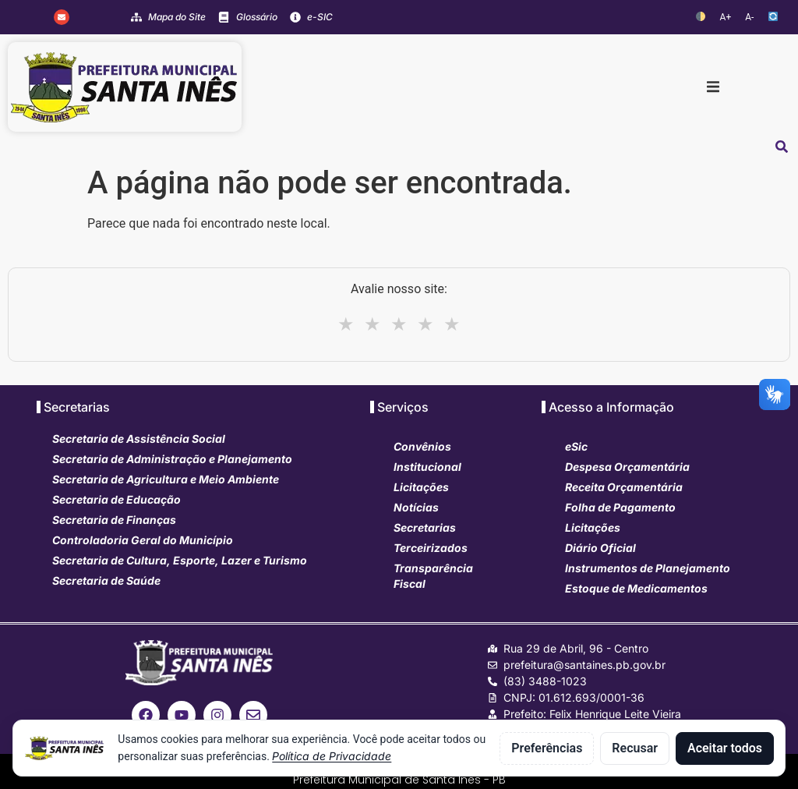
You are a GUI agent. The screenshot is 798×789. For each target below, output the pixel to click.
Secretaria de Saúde (106, 580)
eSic (576, 446)
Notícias (416, 507)
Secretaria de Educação (116, 499)
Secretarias (425, 527)
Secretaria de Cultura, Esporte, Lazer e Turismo (179, 560)
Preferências (546, 748)
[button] (713, 87)
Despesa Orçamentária (627, 466)
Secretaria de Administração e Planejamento (172, 458)
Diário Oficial (600, 547)
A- (749, 17)
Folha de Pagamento (620, 507)
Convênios (422, 446)
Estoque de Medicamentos (636, 588)
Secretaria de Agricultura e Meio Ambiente (165, 479)
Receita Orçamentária (624, 487)
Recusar (635, 748)
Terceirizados (431, 547)
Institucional (427, 466)
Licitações (421, 487)
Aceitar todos (724, 748)
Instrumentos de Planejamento (647, 568)
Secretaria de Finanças (114, 519)
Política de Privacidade (331, 755)
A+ (726, 17)
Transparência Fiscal (433, 575)
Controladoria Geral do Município (142, 540)
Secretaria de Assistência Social (138, 438)
